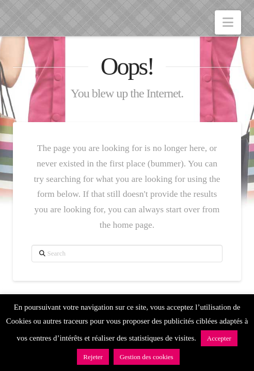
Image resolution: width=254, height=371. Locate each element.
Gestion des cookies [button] (146, 357)
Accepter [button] (219, 338)
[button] (228, 22)
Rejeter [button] (93, 357)
